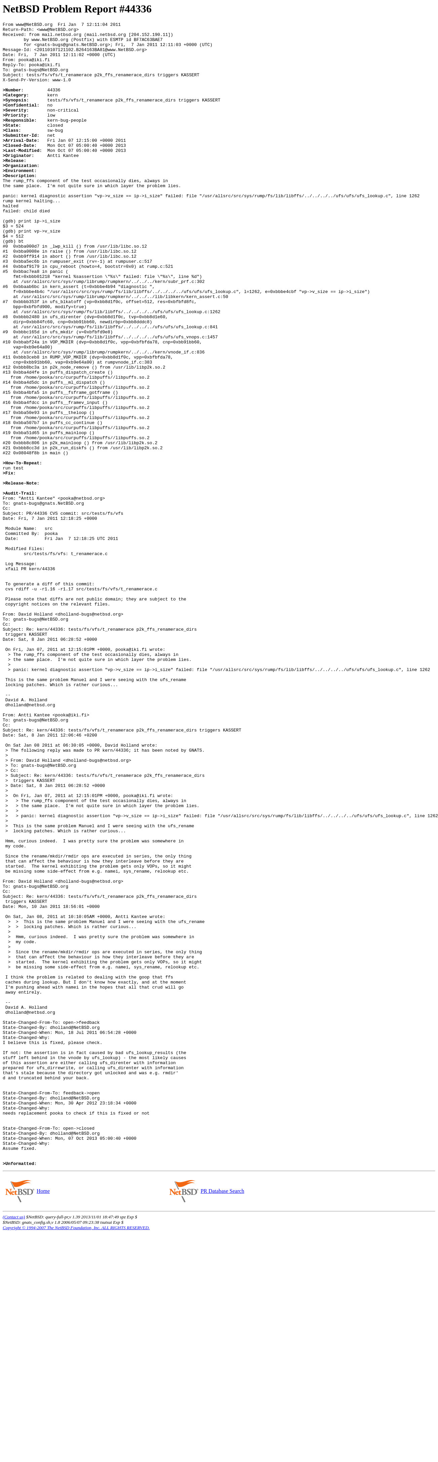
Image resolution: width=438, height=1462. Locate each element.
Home (43, 1420)
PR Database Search (222, 1420)
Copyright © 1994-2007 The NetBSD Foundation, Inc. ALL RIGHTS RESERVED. (76, 1456)
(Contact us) (14, 1445)
